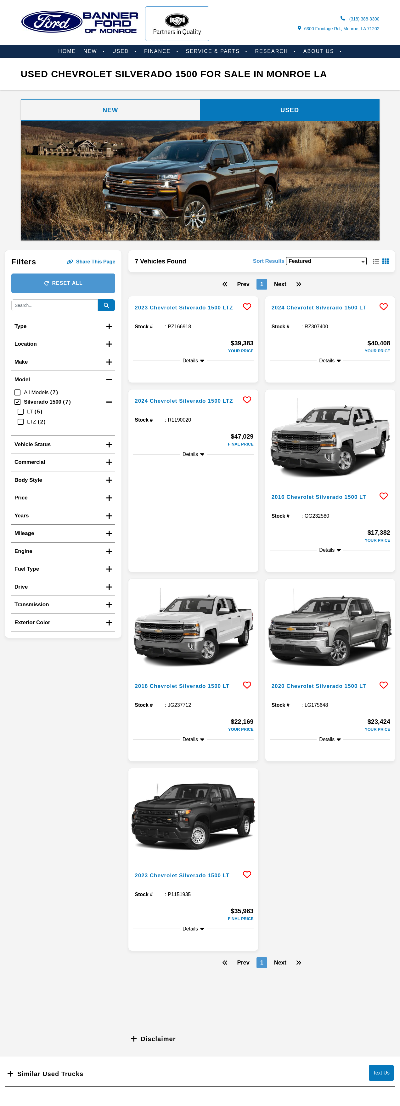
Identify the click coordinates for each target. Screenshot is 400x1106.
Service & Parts (214, 51)
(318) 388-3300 (360, 18)
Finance (158, 51)
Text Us (381, 1072)
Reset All (63, 283)
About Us (319, 51)
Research (272, 51)
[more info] (193, 297)
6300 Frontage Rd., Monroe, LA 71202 (338, 28)
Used (121, 51)
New (91, 51)
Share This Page (91, 261)
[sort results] (326, 261)
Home (67, 51)
